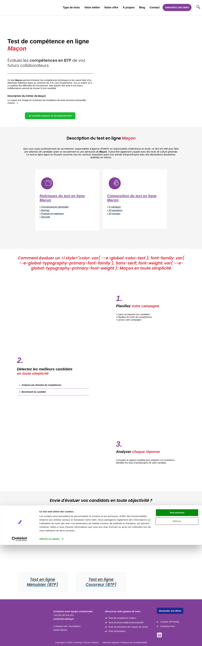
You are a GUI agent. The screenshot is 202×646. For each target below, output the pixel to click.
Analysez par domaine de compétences (43, 388)
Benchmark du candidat (34, 395)
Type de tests (71, 7)
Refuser (177, 622)
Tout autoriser (176, 614)
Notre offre (111, 7)
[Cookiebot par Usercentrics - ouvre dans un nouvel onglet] (19, 640)
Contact (155, 7)
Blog (142, 7)
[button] (50, 101)
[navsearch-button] (198, 7)
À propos (129, 7)
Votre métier (92, 7)
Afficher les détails (49, 640)
